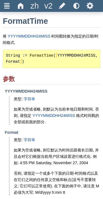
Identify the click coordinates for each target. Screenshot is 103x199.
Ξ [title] (7, 6)
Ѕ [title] (90, 6)
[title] (34, 6)
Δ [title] (21, 6)
